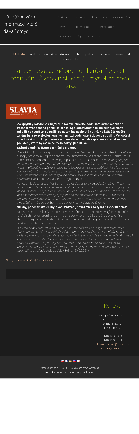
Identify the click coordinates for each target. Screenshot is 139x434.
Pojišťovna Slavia (41, 316)
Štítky (9, 316)
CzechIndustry (16, 110)
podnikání (22, 316)
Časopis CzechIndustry (69, 428)
